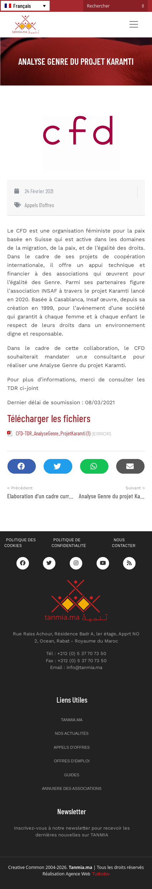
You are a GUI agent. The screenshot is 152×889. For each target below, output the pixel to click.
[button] (21, 466)
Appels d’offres (72, 747)
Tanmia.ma (71, 720)
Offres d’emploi (72, 761)
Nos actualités (71, 733)
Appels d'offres (39, 204)
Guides (71, 775)
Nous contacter (124, 543)
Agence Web (88, 873)
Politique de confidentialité (69, 543)
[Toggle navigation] (133, 24)
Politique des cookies (20, 543)
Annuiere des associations (72, 788)
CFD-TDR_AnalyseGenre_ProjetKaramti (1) (53, 433)
